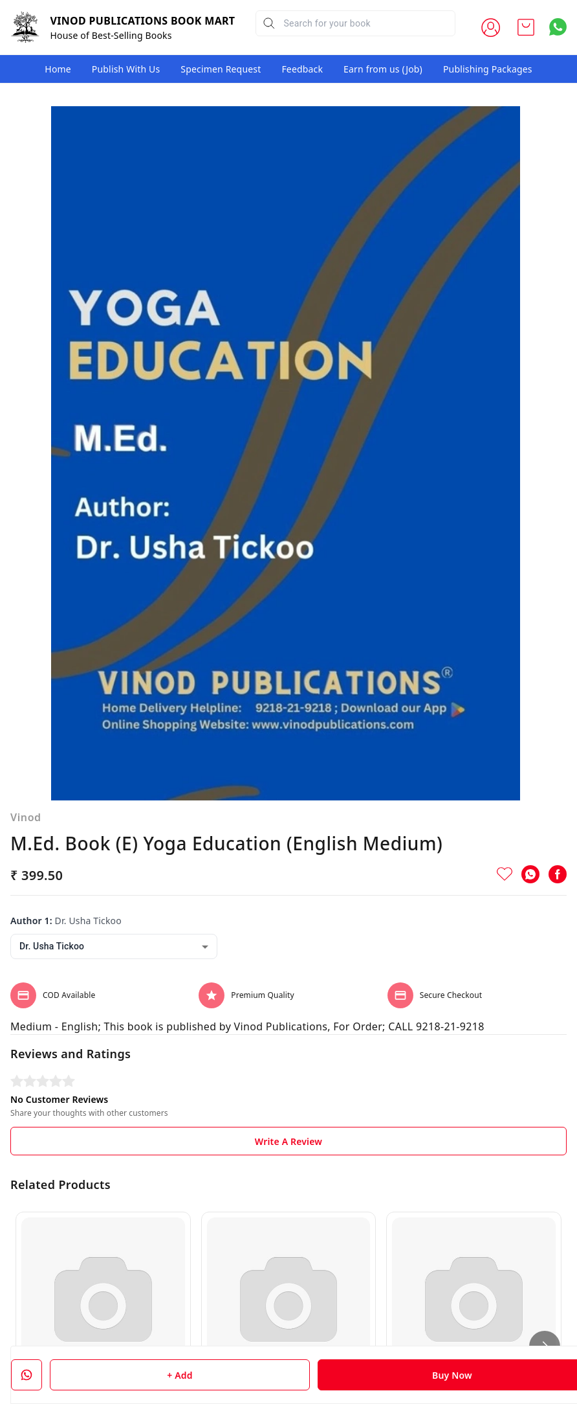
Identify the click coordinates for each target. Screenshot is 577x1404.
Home (58, 69)
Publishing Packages (487, 69)
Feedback (302, 69)
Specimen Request (220, 69)
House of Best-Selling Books (111, 35)
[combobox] (113, 822)
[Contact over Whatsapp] (558, 27)
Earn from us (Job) (382, 69)
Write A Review (288, 1017)
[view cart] (526, 27)
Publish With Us (126, 69)
